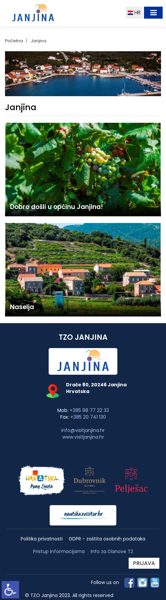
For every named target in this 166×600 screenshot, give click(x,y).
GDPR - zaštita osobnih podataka (107, 539)
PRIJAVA (144, 563)
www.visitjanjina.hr (83, 437)
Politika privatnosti (42, 539)
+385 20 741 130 (88, 417)
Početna (14, 41)
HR (134, 12)
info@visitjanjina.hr (83, 430)
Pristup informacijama (59, 551)
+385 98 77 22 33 (89, 410)
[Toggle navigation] (153, 13)
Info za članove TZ (112, 551)
